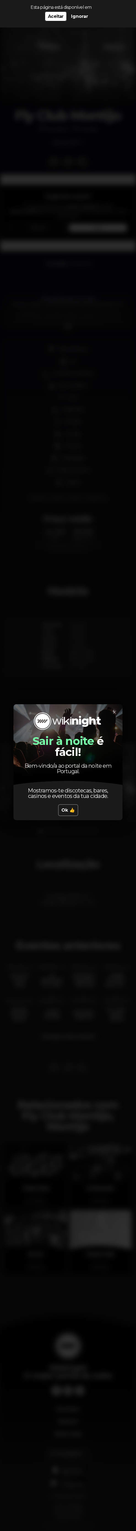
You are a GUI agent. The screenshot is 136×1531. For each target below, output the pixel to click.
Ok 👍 (68, 810)
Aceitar (55, 16)
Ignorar (79, 16)
